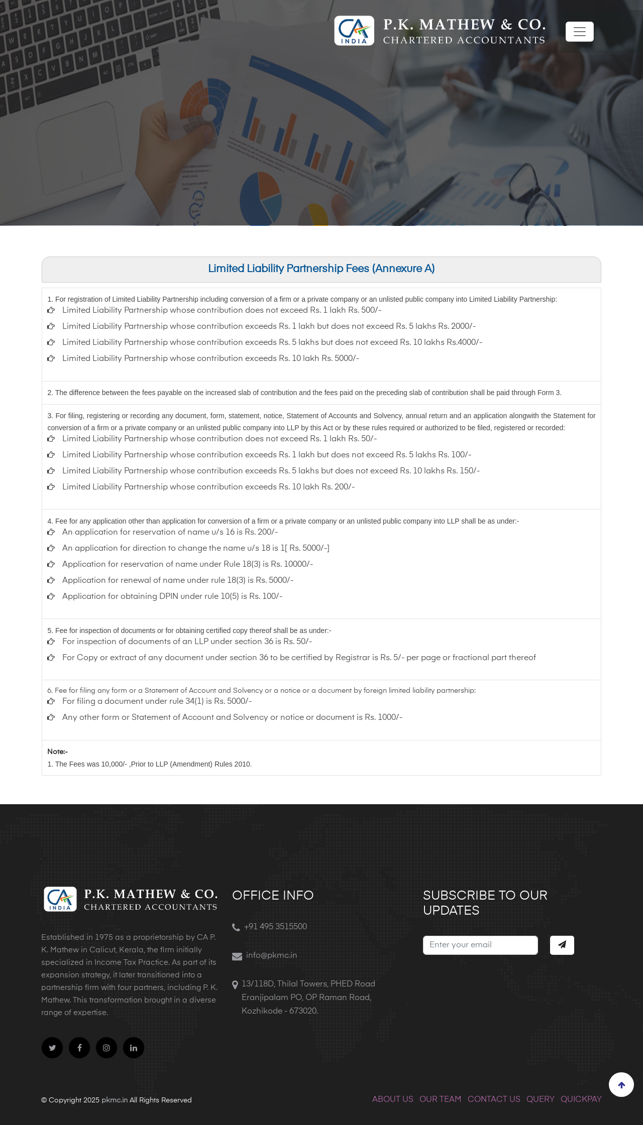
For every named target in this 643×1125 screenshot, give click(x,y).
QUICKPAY (581, 1100)
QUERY (540, 1100)
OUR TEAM (440, 1100)
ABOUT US (392, 1100)
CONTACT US (494, 1100)
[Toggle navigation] (580, 32)
